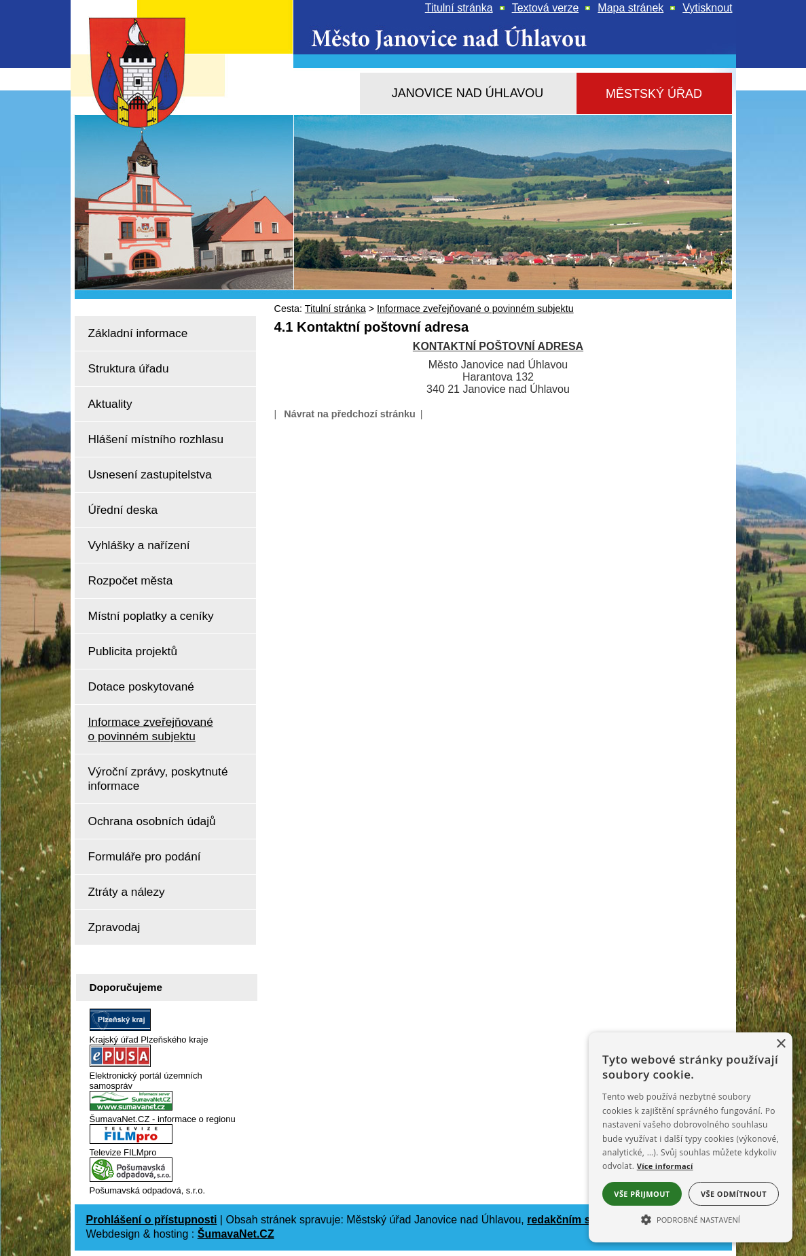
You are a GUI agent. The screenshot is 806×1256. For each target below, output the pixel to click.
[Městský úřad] (654, 94)
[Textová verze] (545, 8)
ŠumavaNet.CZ (236, 1234)
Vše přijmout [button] (642, 1194)
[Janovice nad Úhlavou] (468, 93)
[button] (690, 1219)
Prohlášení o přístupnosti (151, 1219)
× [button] (780, 1044)
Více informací (665, 1166)
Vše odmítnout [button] (734, 1194)
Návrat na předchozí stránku (350, 413)
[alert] (690, 1137)
